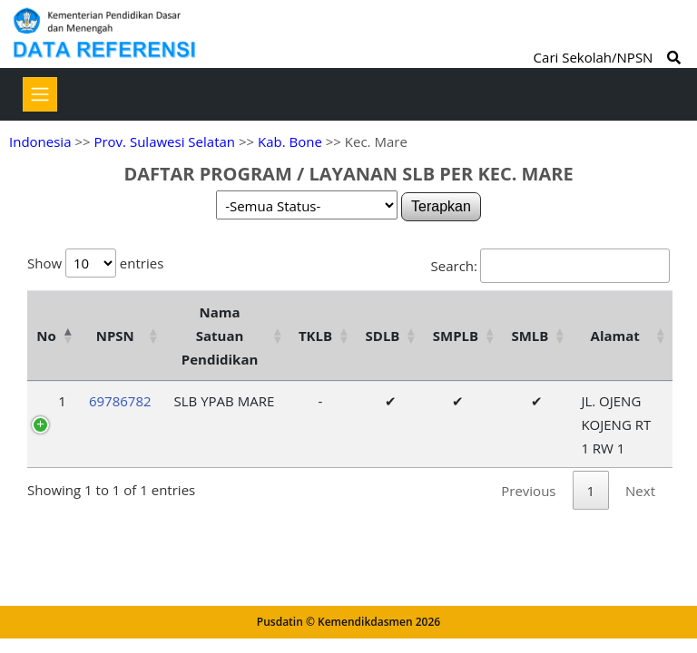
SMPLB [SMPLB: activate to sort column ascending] (455, 335)
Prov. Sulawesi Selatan (164, 141)
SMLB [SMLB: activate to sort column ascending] (529, 335)
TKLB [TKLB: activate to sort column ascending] (315, 335)
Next (640, 491)
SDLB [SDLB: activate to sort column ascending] (383, 335)
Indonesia (40, 141)
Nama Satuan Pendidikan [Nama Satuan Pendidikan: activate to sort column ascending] (220, 335)
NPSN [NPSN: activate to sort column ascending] (115, 335)
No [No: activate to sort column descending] (45, 335)
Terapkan (441, 206)
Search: (550, 266)
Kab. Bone (290, 141)
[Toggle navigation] (40, 94)
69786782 (120, 401)
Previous (528, 491)
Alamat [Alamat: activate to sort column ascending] (615, 335)
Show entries (95, 263)
